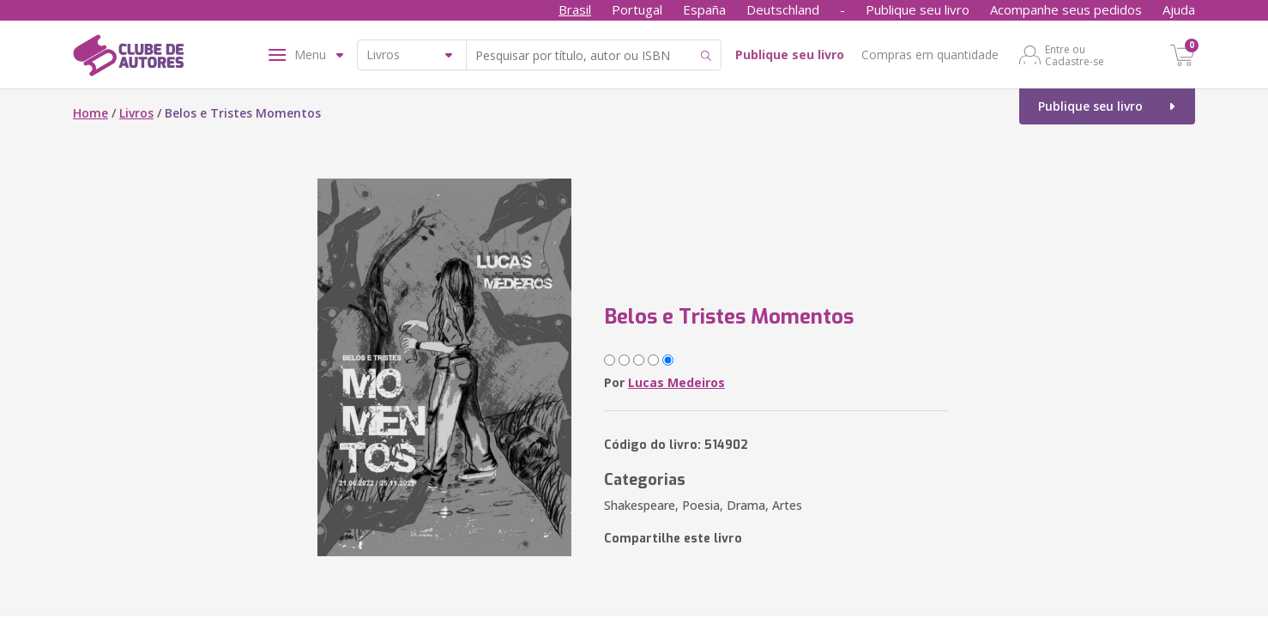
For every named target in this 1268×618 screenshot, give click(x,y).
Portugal (637, 9)
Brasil (575, 9)
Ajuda (1178, 9)
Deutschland (782, 9)
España (704, 9)
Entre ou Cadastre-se (1074, 55)
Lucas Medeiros (676, 382)
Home (90, 113)
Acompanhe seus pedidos (1066, 9)
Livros (136, 113)
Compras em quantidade (930, 54)
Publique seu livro (917, 9)
